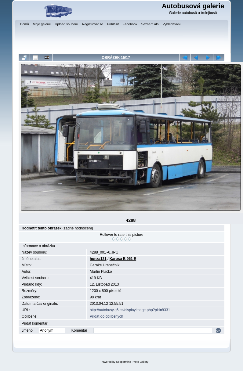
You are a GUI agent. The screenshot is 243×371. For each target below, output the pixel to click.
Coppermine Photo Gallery (132, 361)
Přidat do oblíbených (106, 316)
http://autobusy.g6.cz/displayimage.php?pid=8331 (130, 310)
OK (218, 330)
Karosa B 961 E (123, 259)
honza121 (98, 259)
